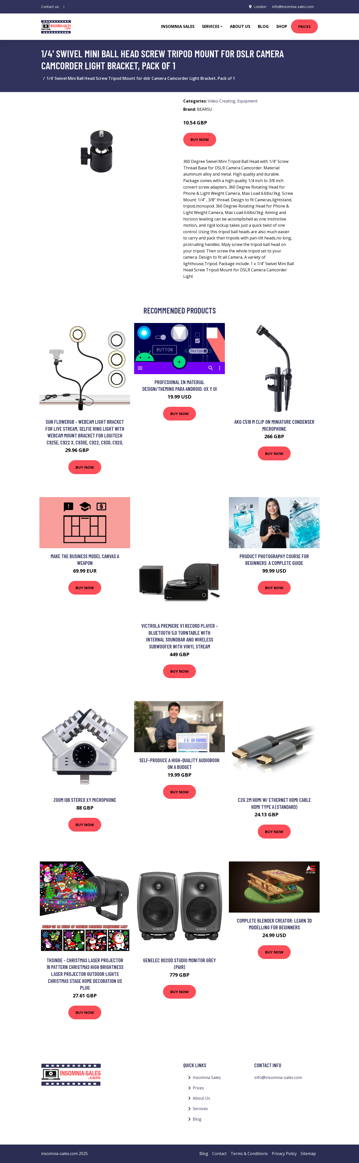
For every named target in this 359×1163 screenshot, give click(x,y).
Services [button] (210, 26)
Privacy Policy (284, 1153)
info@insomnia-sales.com (293, 6)
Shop (281, 26)
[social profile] (64, 6)
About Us (240, 26)
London (260, 6)
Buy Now (199, 139)
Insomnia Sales (177, 26)
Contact (219, 1153)
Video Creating (221, 101)
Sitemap (308, 1153)
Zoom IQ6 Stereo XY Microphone (84, 800)
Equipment (247, 101)
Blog (263, 26)
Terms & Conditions (249, 1153)
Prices (304, 26)
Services (200, 1108)
